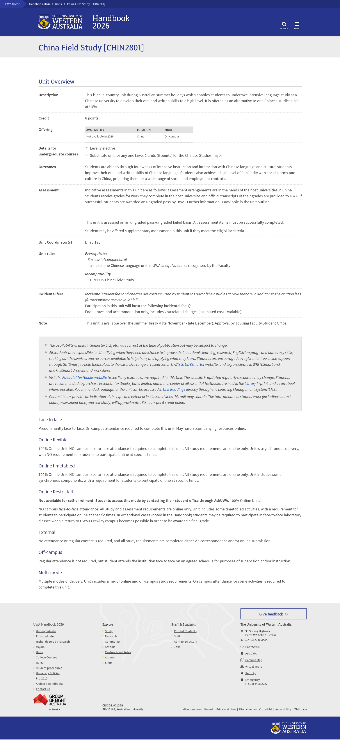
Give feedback (271, 613)
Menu (297, 25)
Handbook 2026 (39, 4)
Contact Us (252, 647)
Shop (108, 663)
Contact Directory (185, 642)
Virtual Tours (253, 667)
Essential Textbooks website (84, 377)
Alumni (109, 657)
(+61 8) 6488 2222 (256, 684)
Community (113, 642)
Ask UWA (251, 653)
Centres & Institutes (118, 652)
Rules (39, 663)
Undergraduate (46, 631)
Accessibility (283, 709)
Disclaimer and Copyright (255, 709)
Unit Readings (174, 389)
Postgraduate (45, 636)
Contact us (43, 689)
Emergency (252, 680)
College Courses (46, 657)
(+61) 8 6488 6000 (256, 640)
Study (109, 631)
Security (250, 673)
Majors (40, 647)
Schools (110, 647)
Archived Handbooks (49, 684)
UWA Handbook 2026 (48, 624)
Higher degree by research (53, 642)
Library (250, 383)
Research (111, 636)
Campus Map (253, 660)
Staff (177, 636)
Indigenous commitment (197, 709)
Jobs (177, 647)
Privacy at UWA (226, 709)
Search (284, 25)
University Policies (48, 673)
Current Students (185, 631)
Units (58, 4)
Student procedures (49, 668)
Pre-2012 (41, 678)
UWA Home (12, 4)
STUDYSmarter (193, 364)
